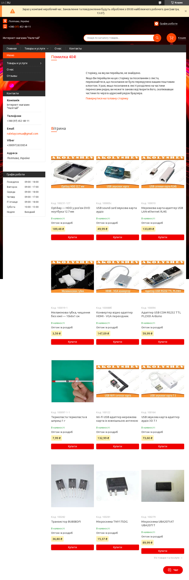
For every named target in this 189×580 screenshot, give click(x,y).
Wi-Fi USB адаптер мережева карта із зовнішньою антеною (117, 418)
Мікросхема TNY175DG (112, 521)
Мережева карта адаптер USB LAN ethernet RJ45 (162, 209)
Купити (72, 237)
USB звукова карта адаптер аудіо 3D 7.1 (160, 418)
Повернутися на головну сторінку (107, 98)
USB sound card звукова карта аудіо (116, 209)
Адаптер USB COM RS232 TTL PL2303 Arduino (161, 314)
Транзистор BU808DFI (66, 521)
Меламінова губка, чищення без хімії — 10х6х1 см (70, 314)
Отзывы (12, 75)
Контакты (75, 48)
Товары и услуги (34, 48)
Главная (12, 48)
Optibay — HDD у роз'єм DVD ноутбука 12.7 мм (70, 209)
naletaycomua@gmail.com (22, 133)
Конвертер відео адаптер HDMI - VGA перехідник (114, 314)
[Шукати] (157, 38)
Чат (173, 570)
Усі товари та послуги (166, 558)
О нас (58, 48)
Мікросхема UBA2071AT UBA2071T (157, 523)
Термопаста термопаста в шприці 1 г (69, 418)
